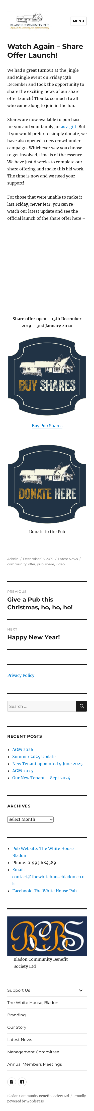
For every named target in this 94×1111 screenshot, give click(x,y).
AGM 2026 (22, 749)
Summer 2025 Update (34, 756)
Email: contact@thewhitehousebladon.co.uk (48, 876)
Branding (16, 1015)
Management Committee (33, 1052)
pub (40, 564)
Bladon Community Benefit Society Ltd (38, 1096)
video (60, 564)
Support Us (18, 990)
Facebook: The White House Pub (44, 890)
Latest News (68, 559)
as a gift (68, 126)
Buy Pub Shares (47, 425)
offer (31, 564)
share (49, 564)
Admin (13, 559)
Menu (78, 21)
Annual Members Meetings (34, 1064)
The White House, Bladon (32, 1002)
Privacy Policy (20, 675)
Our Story (16, 1027)
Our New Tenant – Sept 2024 (41, 777)
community (17, 564)
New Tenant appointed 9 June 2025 (47, 763)
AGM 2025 (22, 770)
